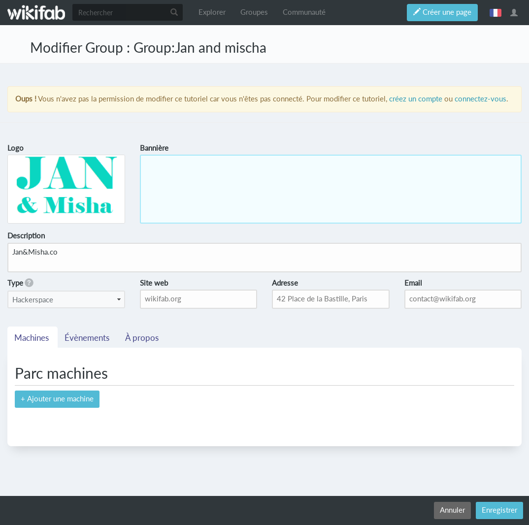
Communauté (304, 12)
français (495, 12)
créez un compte (415, 99)
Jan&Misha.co (264, 257)
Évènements (88, 338)
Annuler (452, 510)
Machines (32, 338)
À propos (143, 338)
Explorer (212, 12)
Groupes (254, 12)
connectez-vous (480, 99)
